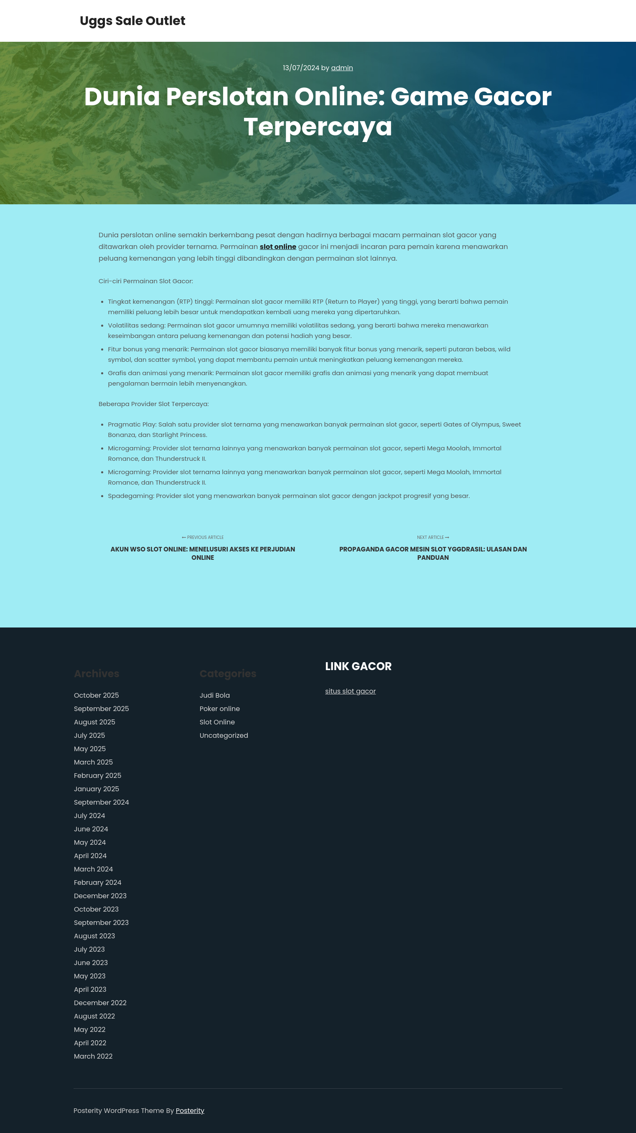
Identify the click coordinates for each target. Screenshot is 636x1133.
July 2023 (89, 949)
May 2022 (90, 1029)
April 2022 (90, 1043)
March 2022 (93, 1056)
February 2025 (98, 775)
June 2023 (91, 963)
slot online (278, 246)
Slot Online (217, 722)
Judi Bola (215, 695)
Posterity (190, 1110)
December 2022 (100, 1003)
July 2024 (89, 816)
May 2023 (90, 976)
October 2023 (96, 909)
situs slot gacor (350, 691)
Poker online (220, 709)
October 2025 (96, 695)
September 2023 (101, 922)
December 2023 (100, 896)
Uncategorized (224, 735)
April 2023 (90, 989)
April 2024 (90, 856)
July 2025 (89, 735)
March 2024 (93, 869)
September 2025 (101, 709)
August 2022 (94, 1016)
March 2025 (93, 762)
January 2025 (96, 789)
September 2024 (101, 802)
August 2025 (94, 722)
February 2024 (98, 882)
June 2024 (91, 829)
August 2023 (94, 936)
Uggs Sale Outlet (121, 21)
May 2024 (90, 842)
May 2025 (90, 749)
